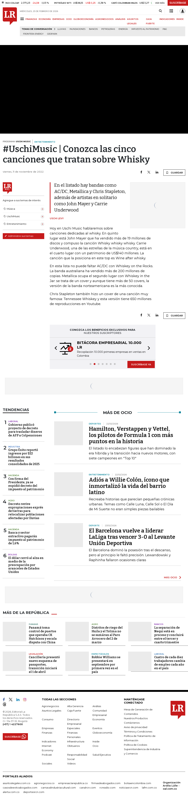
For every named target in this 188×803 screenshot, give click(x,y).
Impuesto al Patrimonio (145, 29)
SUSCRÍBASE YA (141, 364)
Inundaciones (77, 29)
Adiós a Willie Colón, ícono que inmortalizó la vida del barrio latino (129, 486)
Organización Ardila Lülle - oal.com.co (171, 785)
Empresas (48, 728)
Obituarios (73, 745)
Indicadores (49, 741)
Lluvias (61, 29)
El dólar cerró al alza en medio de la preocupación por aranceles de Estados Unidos (26, 565)
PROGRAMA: (17, 141)
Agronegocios (50, 706)
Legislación (36, 654)
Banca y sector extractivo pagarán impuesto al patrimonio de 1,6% (26, 538)
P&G (165, 29)
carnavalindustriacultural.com (58, 787)
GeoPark (52, 34)
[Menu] (23, 18)
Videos (71, 763)
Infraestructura (75, 741)
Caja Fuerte (74, 710)
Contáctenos (132, 722)
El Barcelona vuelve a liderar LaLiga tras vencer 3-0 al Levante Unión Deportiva (132, 536)
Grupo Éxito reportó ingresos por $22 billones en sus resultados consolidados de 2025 (24, 457)
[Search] (160, 11)
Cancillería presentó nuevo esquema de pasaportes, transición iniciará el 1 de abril (44, 664)
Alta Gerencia (75, 706)
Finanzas (47, 732)
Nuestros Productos (136, 718)
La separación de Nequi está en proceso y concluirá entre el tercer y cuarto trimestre (169, 635)
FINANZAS (31, 19)
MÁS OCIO (170, 577)
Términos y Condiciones (138, 731)
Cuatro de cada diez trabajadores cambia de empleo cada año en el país (169, 662)
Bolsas (12, 554)
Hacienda (13, 475)
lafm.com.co (149, 787)
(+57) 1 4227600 (13, 724)
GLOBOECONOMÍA (83, 19)
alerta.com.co (11, 792)
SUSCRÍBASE (177, 2)
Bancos (93, 29)
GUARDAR (174, 172)
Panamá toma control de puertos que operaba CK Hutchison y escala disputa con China (43, 635)
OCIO (69, 19)
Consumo (47, 719)
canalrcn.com (87, 787)
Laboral (13, 421)
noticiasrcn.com (128, 787)
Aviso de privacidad (135, 727)
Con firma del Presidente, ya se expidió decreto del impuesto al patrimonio (26, 484)
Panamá (33, 624)
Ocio (95, 745)
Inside (96, 741)
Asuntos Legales (51, 710)
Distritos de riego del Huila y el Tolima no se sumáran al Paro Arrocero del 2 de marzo (107, 635)
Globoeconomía (102, 732)
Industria (14, 446)
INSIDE (180, 19)
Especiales (73, 728)
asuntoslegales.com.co (16, 783)
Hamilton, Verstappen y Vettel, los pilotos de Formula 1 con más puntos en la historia (131, 435)
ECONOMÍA (45, 19)
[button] (55, 349)
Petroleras (108, 29)
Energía (123, 29)
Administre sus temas (19, 235)
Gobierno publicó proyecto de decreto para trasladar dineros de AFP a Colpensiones (25, 430)
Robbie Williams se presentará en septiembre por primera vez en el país (106, 664)
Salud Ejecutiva (102, 754)
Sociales (47, 763)
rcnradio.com (107, 787)
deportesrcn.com (33, 792)
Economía (99, 719)
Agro (11, 500)
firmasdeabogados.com (105, 783)
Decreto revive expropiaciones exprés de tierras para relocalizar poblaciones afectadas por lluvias (26, 511)
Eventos (97, 728)
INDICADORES (167, 19)
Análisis (97, 706)
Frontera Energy (33, 34)
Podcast (47, 754)
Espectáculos (100, 654)
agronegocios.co (44, 783)
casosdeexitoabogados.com (20, 787)
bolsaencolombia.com (137, 783)
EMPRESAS (58, 19)
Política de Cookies (135, 744)
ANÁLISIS (120, 19)
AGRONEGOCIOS (104, 19)
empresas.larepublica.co (73, 783)
